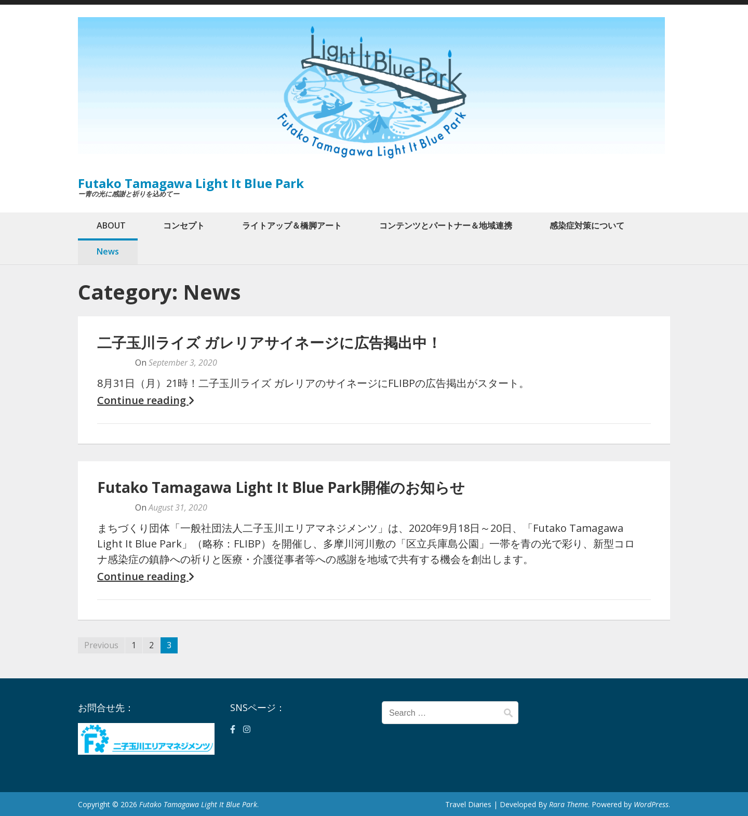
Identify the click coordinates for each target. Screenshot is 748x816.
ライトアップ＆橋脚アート (292, 225)
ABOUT (111, 225)
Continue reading (145, 400)
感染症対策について (587, 225)
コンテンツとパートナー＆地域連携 (445, 225)
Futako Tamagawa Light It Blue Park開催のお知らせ (281, 487)
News (108, 251)
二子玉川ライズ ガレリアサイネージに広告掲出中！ (269, 342)
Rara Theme (568, 804)
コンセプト (184, 225)
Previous (101, 645)
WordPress (651, 804)
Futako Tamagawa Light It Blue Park (191, 183)
